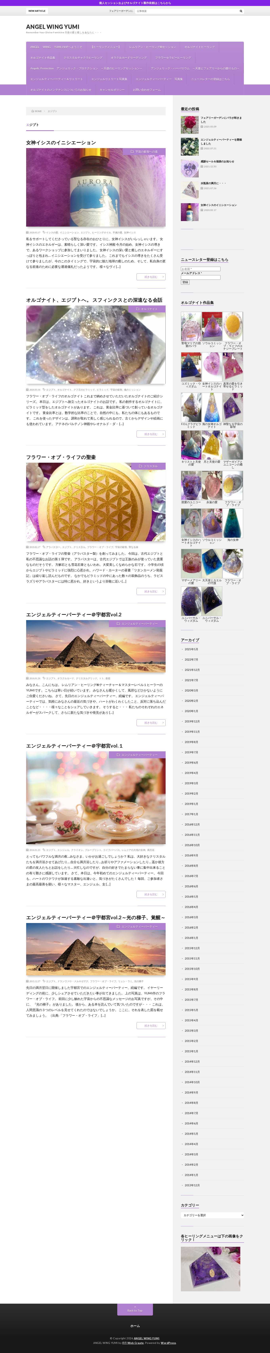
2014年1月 (191, 1175)
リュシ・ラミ (125, 981)
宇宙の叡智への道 (146, 151)
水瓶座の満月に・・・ (213, 183)
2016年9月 (191, 855)
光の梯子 (139, 981)
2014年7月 (191, 1113)
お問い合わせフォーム (147, 89)
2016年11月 (192, 834)
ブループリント (93, 850)
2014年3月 (191, 1154)
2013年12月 (192, 1185)
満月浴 (150, 850)
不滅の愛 (117, 232)
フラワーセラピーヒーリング (173, 57)
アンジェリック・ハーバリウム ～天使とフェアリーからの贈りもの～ (195, 68)
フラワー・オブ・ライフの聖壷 (61, 457)
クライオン (77, 850)
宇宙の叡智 (116, 389)
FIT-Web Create (133, 1342)
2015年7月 (191, 999)
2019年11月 (192, 731)
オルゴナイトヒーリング (199, 47)
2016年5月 (191, 896)
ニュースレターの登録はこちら (210, 79)
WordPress (168, 1342)
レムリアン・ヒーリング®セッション (152, 47)
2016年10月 (192, 845)
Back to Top (135, 1310)
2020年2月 (191, 700)
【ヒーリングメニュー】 (106, 47)
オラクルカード (65, 678)
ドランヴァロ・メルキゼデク (72, 981)
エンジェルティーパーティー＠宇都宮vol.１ (75, 746)
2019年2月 (191, 793)
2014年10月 (192, 1082)
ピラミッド (103, 389)
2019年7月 (191, 752)
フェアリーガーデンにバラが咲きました (138, 10)
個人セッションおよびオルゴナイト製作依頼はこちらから (135, 3)
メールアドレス (191, 273)
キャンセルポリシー (112, 89)
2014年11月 (192, 1071)
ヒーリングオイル (101, 232)
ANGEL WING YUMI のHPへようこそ (56, 47)
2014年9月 (191, 1092)
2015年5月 (191, 1010)
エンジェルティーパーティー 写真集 (159, 79)
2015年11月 (192, 958)
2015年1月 (191, 1051)
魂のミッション (132, 389)
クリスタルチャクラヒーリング (83, 57)
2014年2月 (191, 1164)
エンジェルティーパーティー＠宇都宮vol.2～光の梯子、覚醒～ (96, 917)
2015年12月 (192, 948)
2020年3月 (191, 690)
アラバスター (53, 547)
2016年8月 (191, 865)
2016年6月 (191, 886)
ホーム (135, 1326)
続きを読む (151, 276)
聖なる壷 (133, 547)
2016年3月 (191, 917)
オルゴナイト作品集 (42, 57)
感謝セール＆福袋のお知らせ (217, 161)
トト (101, 678)
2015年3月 (191, 1030)
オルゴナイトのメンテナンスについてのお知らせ (60, 89)
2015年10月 (192, 968)
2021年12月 (192, 669)
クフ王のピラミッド (84, 389)
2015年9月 (191, 979)
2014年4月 (191, 1144)
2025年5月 (191, 649)
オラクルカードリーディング (129, 57)
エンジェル (63, 850)
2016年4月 (191, 907)
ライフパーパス (111, 850)
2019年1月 (191, 803)
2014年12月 (192, 1061)
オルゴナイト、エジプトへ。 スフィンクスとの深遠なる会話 (94, 300)
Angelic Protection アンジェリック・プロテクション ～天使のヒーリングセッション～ (86, 68)
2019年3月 (191, 783)
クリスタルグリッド (86, 678)
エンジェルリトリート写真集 (109, 79)
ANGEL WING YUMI (53, 26)
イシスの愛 (52, 232)
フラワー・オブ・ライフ (100, 547)
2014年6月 (191, 1123)
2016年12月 (192, 824)
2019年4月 (191, 773)
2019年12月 (192, 721)
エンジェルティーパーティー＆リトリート (56, 79)
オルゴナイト (149, 309)
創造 (108, 678)
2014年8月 (191, 1102)
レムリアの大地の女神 (133, 850)
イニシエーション (69, 232)
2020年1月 (191, 711)
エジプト (85, 232)
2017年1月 (191, 814)
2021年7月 (191, 680)
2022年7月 (191, 659)
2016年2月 (191, 927)
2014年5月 (191, 1133)
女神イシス (130, 232)
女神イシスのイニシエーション (61, 142)
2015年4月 (191, 1020)
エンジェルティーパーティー (140, 623)
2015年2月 (191, 1041)
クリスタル (151, 466)
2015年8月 (191, 989)
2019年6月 (191, 762)
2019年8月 (191, 742)
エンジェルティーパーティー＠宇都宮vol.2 (74, 614)
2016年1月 (191, 937)
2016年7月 (191, 876)
